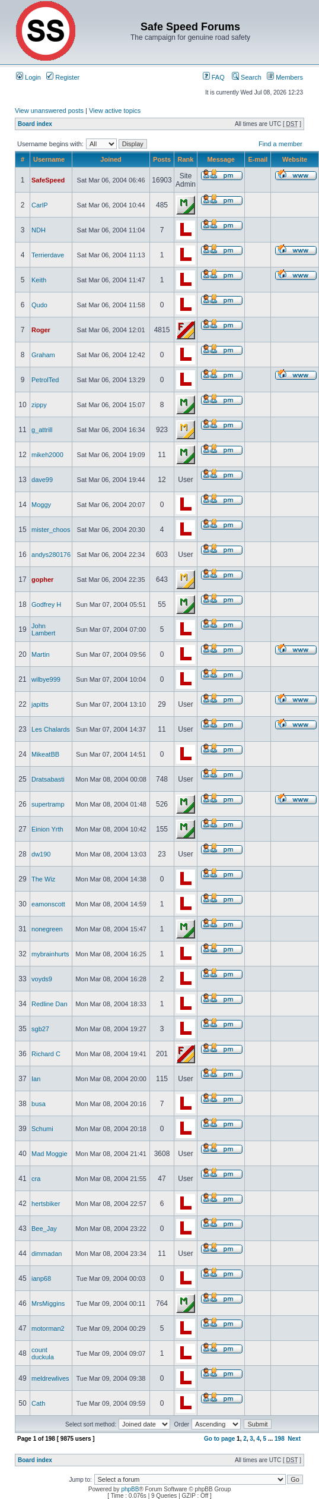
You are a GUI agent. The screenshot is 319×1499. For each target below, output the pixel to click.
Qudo (39, 304)
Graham (43, 354)
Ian (35, 1078)
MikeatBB (45, 754)
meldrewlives (50, 1378)
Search (246, 77)
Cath (38, 1403)
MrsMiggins (48, 1303)
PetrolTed (45, 379)
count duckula (42, 1353)
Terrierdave (47, 255)
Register (62, 77)
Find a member (280, 143)
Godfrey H (46, 604)
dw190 (40, 854)
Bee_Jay (44, 1228)
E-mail (257, 159)
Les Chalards (50, 729)
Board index (35, 124)
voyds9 (41, 978)
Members (285, 77)
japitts (40, 704)
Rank (186, 159)
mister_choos (50, 529)
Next (294, 1438)
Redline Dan (49, 1003)
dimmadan (46, 1253)
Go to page (219, 1438)
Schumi (42, 1128)
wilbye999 (45, 679)
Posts (162, 159)
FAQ (214, 77)
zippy (39, 404)
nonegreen (47, 929)
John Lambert (43, 629)
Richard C (45, 1053)
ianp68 (41, 1278)
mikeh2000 (47, 454)
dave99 (42, 479)
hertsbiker (45, 1203)
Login (28, 77)
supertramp (48, 804)
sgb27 (40, 1028)
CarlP (39, 205)
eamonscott (48, 904)
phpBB (130, 1489)
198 (280, 1438)
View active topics (115, 110)
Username (49, 159)
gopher (42, 579)
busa (38, 1103)
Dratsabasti (48, 779)
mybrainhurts (50, 954)
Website (294, 159)
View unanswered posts (49, 110)
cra (35, 1178)
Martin (40, 654)
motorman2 (48, 1328)
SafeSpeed (48, 180)
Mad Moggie (49, 1153)
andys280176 (51, 554)
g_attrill (41, 429)
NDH (38, 230)
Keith (38, 280)
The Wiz (43, 879)
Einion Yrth (47, 829)
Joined (110, 159)
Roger (40, 329)
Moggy (41, 504)
